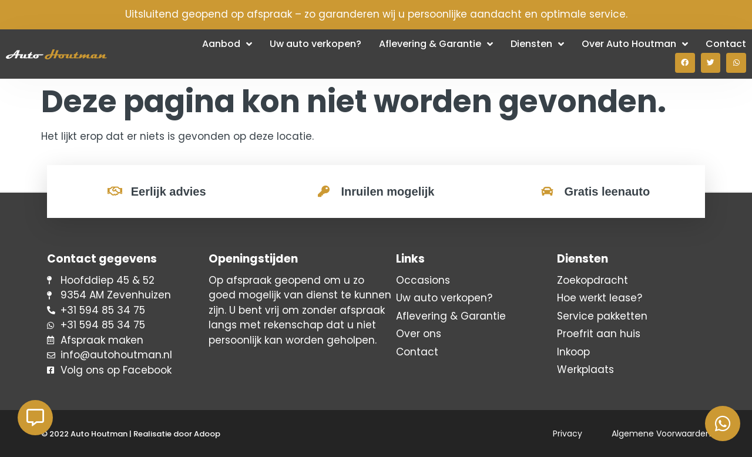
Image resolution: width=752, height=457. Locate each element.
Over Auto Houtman (635, 44)
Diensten (537, 44)
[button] (685, 63)
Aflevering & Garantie (436, 44)
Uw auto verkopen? (315, 44)
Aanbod (227, 44)
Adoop (207, 433)
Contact (726, 44)
